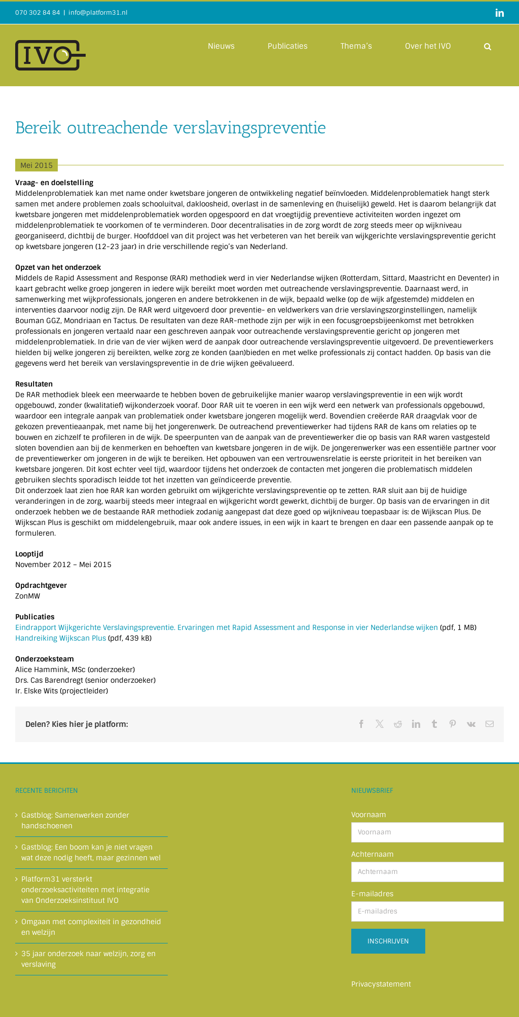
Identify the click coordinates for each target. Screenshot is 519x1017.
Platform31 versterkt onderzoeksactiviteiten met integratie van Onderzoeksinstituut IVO (85, 889)
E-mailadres (372, 893)
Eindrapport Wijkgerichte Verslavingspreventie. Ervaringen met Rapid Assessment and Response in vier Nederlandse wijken (226, 627)
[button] (487, 45)
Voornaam (368, 814)
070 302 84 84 (37, 13)
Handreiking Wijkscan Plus (61, 638)
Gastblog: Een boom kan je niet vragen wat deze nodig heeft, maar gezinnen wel (91, 852)
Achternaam (372, 854)
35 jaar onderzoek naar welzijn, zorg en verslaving (88, 959)
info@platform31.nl (98, 13)
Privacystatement (381, 984)
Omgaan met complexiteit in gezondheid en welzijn (91, 927)
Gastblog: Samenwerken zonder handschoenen (75, 820)
